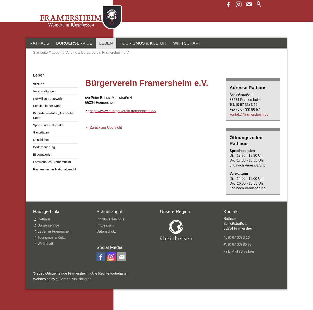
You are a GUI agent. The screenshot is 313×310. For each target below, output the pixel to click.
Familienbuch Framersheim (52, 162)
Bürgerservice (74, 43)
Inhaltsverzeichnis (110, 219)
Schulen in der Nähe (47, 106)
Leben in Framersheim (55, 231)
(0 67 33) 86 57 (240, 244)
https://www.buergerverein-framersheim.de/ (123, 111)
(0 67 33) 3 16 (239, 237)
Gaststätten (41, 132)
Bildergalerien (42, 154)
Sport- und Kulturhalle (48, 125)
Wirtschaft (186, 43)
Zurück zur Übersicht (106, 127)
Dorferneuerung (44, 147)
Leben (106, 43)
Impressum (105, 225)
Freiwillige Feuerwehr (48, 98)
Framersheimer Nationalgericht (54, 169)
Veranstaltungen (44, 91)
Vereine (38, 84)
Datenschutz (106, 231)
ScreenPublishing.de (76, 279)
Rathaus (39, 43)
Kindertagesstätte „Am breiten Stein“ (53, 115)
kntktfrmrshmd (249, 114)
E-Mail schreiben (241, 251)
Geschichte (41, 140)
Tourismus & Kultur (143, 43)
